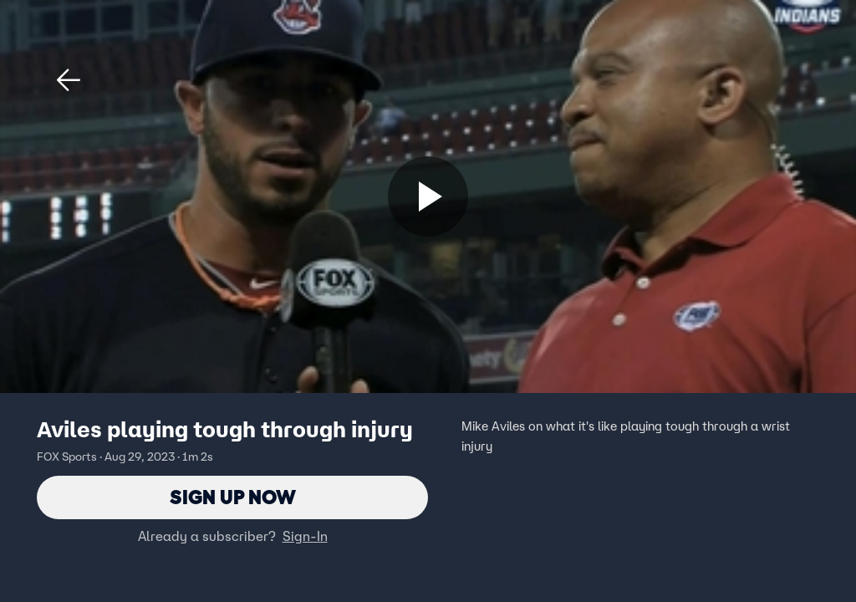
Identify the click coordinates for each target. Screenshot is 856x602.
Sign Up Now (233, 497)
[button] (68, 80)
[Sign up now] (428, 196)
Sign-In (305, 536)
